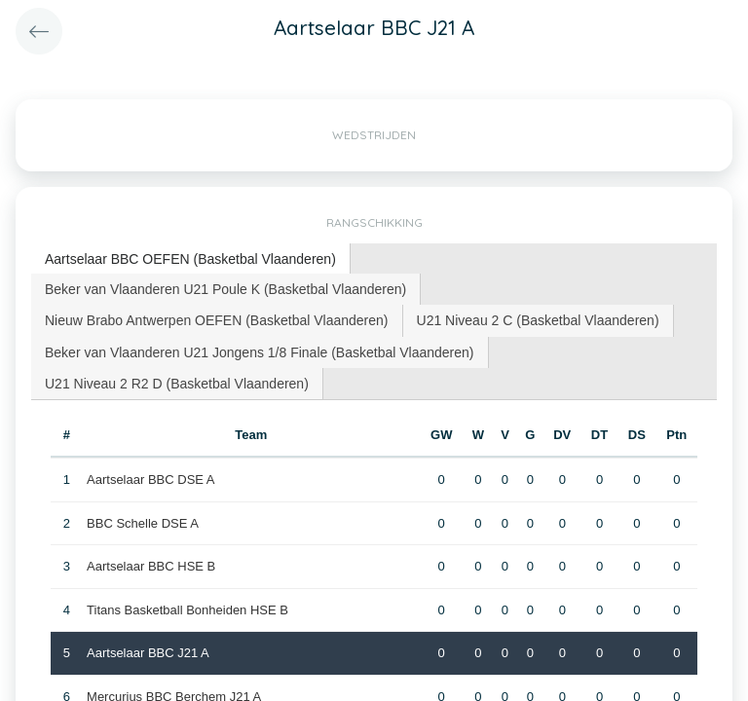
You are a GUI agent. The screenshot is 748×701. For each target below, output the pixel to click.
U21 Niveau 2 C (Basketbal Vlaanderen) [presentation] (538, 320)
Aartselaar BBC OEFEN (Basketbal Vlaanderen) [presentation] (190, 259)
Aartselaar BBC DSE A (151, 479)
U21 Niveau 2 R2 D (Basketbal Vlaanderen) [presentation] (177, 383)
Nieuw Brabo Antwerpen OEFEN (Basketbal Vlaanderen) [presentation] (217, 320)
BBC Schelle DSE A (143, 523)
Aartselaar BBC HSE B (151, 566)
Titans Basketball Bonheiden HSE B (187, 610)
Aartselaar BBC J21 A (148, 653)
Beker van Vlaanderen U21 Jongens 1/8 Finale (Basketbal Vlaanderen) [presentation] (259, 352)
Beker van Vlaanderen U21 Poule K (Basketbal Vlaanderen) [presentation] (225, 289)
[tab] (191, 259)
